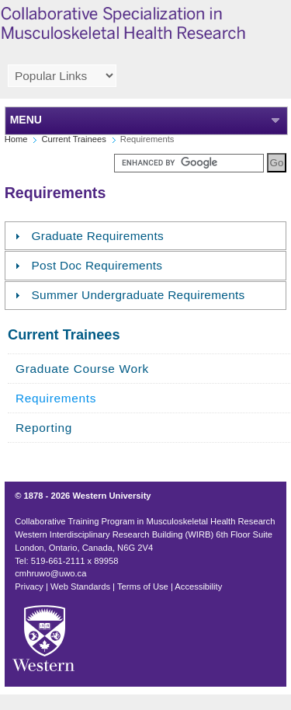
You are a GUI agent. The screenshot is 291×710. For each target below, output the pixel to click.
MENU (26, 119)
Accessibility (198, 586)
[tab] (146, 235)
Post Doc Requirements (97, 265)
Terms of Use (142, 586)
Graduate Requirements (98, 235)
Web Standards (80, 586)
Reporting (44, 427)
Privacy (29, 586)
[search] (189, 163)
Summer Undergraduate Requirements (138, 294)
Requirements (56, 398)
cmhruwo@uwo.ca (50, 573)
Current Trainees (73, 139)
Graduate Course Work (82, 368)
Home (16, 139)
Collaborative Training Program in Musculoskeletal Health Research (145, 521)
